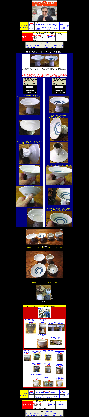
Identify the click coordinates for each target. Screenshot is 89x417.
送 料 (44, 29)
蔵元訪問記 (49, 29)
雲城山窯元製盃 (37, 45)
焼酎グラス (61, 45)
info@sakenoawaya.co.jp (61, 36)
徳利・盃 (40, 47)
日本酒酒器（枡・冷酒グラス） (50, 47)
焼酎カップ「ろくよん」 (53, 45)
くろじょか (44, 45)
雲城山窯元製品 (29, 45)
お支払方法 (44, 27)
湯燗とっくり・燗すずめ (32, 47)
